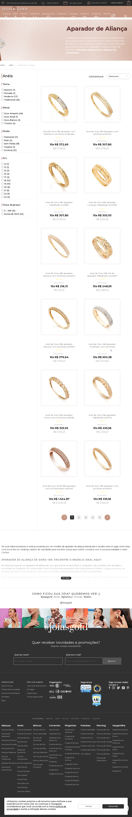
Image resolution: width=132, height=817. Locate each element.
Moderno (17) (9, 96)
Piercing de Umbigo (104, 742)
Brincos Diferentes (40, 752)
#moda (78, 597)
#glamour (67, 597)
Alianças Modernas (8, 752)
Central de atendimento (37, 686)
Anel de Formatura (24, 734)
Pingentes (62, 16)
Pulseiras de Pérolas (88, 750)
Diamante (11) (9, 137)
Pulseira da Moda (87, 734)
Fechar (89, 806)
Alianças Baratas (7, 730)
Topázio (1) (8, 147)
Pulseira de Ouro (87, 738)
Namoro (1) (8, 90)
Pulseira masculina (88, 746)
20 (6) (5, 187)
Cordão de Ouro (55, 734)
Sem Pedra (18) (10, 143)
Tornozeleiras (86, 754)
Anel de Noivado (23, 771)
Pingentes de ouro (56, 766)
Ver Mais (66, 578)
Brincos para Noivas (40, 756)
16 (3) (5, 174)
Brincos (24, 16)
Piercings (84, 16)
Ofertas (109, 16)
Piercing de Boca (103, 754)
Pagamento (32, 693)
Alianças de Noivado (9, 744)
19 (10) (5, 183)
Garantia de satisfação (10, 693)
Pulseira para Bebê (88, 730)
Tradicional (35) (10, 100)
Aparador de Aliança (26, 65)
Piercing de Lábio (103, 750)
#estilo (87, 597)
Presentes (96, 16)
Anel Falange (22, 787)
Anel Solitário (22, 775)
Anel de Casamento (24, 763)
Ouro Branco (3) (10, 120)
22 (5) (5, 193)
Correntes (35, 16)
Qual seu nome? (21, 655)
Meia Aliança (22, 767)
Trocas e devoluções (35, 697)
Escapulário (116, 771)
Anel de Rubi (22, 742)
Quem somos (7, 686)
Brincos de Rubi (39, 744)
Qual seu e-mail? (73, 655)
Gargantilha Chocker (120, 767)
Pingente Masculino (72, 768)
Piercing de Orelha (104, 734)
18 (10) (5, 180)
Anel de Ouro (22, 779)
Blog (3, 700)
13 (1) (5, 167)
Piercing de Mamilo (104, 746)
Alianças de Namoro (9, 740)
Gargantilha (53, 770)
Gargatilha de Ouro (56, 774)
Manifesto (5, 697)
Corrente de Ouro (55, 744)
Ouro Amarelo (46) (12, 113)
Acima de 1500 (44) (12, 214)
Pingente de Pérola (72, 754)
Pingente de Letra (72, 743)
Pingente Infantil (71, 764)
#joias (57, 597)
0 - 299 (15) (8, 210)
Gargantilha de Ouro (120, 730)
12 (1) (5, 164)
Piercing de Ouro (103, 730)
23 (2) (5, 197)
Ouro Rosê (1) (9, 116)
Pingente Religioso (72, 780)
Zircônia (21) (9, 150)
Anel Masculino (23, 783)
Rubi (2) (6, 140)
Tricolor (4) (8, 123)
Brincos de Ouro (39, 730)
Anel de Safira (22, 746)
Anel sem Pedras (23, 791)
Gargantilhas (48, 16)
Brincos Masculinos (40, 760)
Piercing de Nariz (103, 738)
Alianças (7, 16)
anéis (115, 38)
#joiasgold (46, 597)
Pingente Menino (71, 776)
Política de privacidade (10, 689)
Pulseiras (73, 16)
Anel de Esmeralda (24, 730)
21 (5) (5, 190)
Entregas (30, 689)
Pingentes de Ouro (72, 784)
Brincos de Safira (39, 748)
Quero (112, 661)
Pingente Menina (71, 772)
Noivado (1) (8, 93)
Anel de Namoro (23, 738)
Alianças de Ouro (7, 748)
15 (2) (5, 170)
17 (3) (5, 177)
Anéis (15, 16)
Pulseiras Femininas (88, 742)
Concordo (113, 806)
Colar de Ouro (54, 730)
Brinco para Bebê (40, 734)
